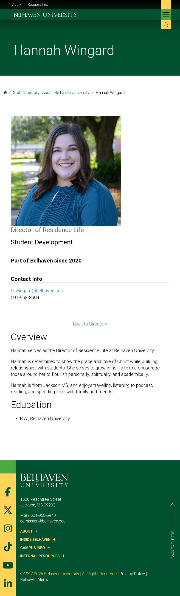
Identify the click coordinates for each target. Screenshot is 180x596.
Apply (16, 4)
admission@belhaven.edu (42, 521)
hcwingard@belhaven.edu (37, 290)
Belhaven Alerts (34, 579)
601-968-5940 (43, 515)
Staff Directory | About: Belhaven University (51, 92)
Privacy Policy (132, 573)
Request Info (38, 4)
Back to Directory (90, 324)
